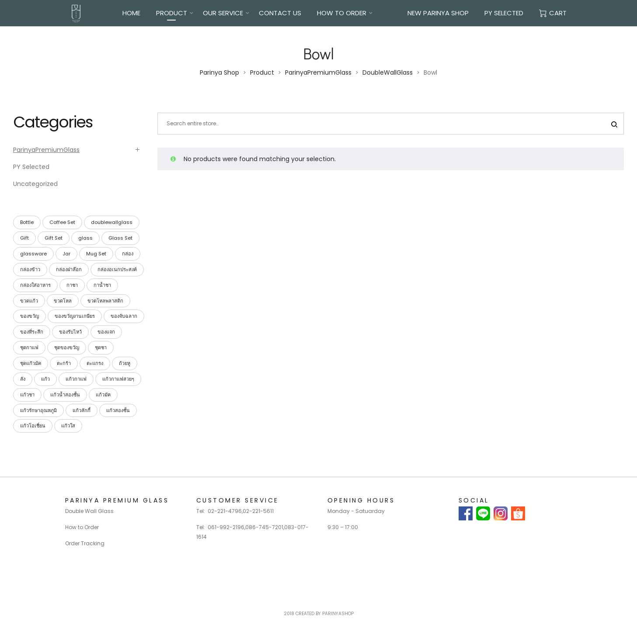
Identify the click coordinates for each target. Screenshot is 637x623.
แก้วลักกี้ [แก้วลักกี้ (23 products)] (82, 410)
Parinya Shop (219, 72)
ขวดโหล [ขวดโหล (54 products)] (63, 300)
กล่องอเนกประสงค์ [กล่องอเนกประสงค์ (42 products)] (117, 269)
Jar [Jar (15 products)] (66, 253)
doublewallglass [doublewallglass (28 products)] (111, 222)
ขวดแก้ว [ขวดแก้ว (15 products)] (29, 300)
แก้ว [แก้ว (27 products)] (45, 378)
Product (171, 12)
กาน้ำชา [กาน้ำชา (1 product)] (102, 285)
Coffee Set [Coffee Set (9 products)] (62, 222)
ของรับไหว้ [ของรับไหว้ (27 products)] (70, 331)
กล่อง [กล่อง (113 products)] (127, 253)
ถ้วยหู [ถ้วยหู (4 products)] (124, 363)
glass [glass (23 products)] (85, 237)
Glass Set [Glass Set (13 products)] (120, 237)
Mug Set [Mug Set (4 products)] (96, 253)
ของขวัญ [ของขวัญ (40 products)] (29, 316)
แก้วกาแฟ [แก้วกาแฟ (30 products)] (76, 378)
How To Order (341, 12)
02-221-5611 (258, 511)
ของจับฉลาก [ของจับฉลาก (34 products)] (124, 316)
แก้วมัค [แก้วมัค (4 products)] (103, 394)
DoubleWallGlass (387, 72)
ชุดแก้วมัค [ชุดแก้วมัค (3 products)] (30, 363)
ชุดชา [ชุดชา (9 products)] (101, 347)
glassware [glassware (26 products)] (33, 253)
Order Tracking (84, 543)
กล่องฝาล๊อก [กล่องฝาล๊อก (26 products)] (69, 269)
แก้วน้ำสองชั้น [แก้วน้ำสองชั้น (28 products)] (65, 394)
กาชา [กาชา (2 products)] (72, 285)
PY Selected (503, 12)
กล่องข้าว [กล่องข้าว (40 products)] (30, 269)
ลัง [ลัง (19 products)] (22, 378)
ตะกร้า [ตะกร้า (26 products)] (64, 363)
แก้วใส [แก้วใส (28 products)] (68, 425)
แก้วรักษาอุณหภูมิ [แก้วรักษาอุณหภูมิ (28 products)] (38, 410)
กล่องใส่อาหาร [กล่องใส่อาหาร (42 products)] (35, 285)
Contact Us (280, 12)
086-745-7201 (264, 527)
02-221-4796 (225, 511)
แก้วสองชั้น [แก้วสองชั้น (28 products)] (118, 410)
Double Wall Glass (89, 511)
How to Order (82, 527)
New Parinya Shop (438, 12)
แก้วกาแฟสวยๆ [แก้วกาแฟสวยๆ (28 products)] (118, 378)
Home (131, 12)
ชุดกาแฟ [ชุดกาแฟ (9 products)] (29, 347)
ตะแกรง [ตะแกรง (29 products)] (95, 363)
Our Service (223, 12)
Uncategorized (35, 183)
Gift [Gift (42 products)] (24, 237)
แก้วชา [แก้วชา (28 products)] (27, 394)
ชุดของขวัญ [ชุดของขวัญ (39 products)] (66, 347)
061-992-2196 (226, 527)
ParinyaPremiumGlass (318, 72)
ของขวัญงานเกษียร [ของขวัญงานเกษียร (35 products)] (75, 316)
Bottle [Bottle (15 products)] (27, 222)
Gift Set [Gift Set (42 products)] (54, 237)
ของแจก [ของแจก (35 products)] (106, 331)
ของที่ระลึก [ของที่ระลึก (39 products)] (31, 331)
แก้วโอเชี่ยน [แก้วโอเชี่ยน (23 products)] (32, 425)
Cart (553, 12)
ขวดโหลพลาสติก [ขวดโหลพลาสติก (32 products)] (105, 300)
